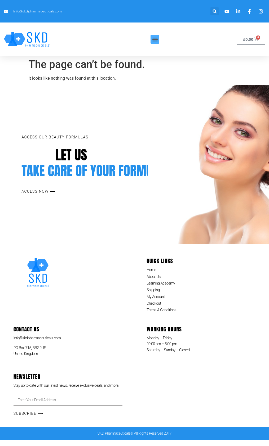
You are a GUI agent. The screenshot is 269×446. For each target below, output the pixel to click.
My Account (156, 297)
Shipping (153, 290)
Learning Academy (161, 283)
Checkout (154, 303)
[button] (214, 11)
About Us (154, 276)
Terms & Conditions (161, 310)
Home (151, 270)
